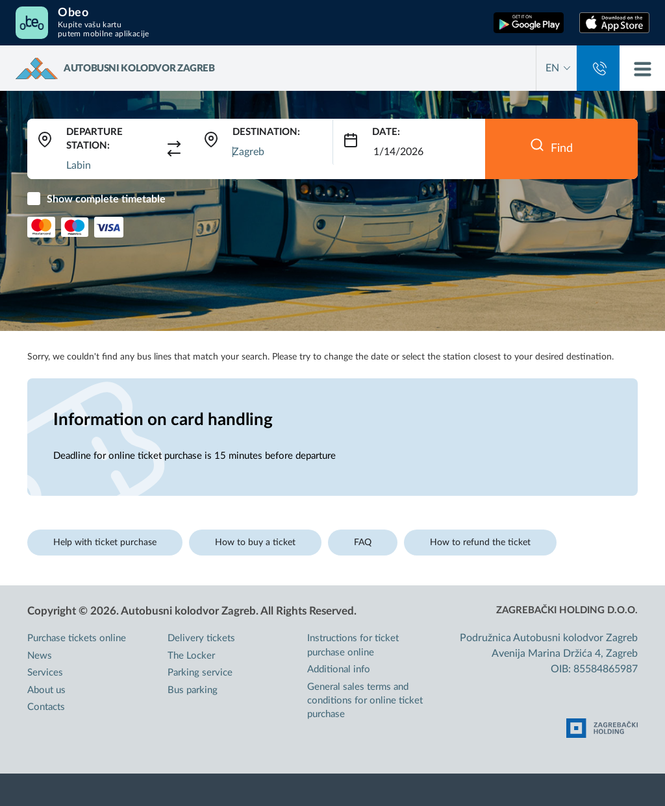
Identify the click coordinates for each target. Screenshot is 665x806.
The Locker (191, 656)
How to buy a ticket (255, 542)
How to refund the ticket (480, 542)
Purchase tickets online (76, 638)
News (39, 656)
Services (45, 673)
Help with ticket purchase (105, 542)
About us (46, 690)
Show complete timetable (106, 199)
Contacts (46, 707)
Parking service (200, 673)
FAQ (362, 542)
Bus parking (193, 690)
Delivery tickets (201, 638)
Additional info (338, 669)
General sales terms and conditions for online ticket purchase (365, 701)
